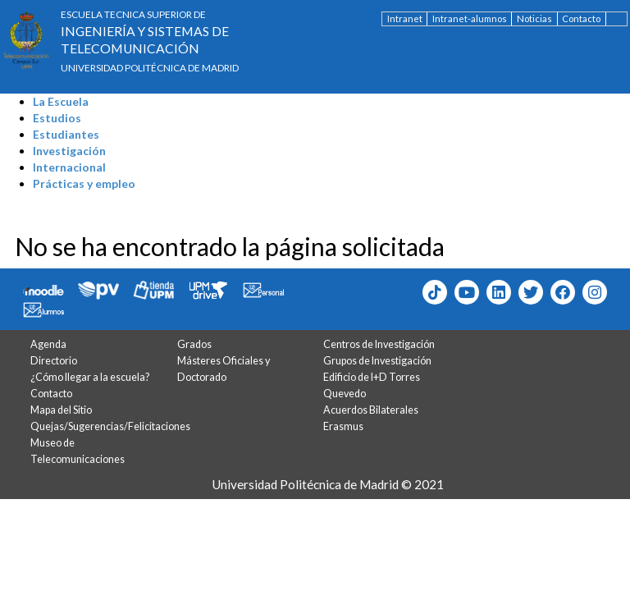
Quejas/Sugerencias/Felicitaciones (110, 426)
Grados (194, 344)
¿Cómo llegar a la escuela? (89, 377)
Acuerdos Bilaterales (370, 410)
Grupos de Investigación (377, 361)
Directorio (53, 361)
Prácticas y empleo (84, 183)
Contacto (581, 18)
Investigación (69, 151)
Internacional (69, 167)
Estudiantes (66, 134)
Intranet (404, 18)
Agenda (48, 344)
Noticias (534, 18)
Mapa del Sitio (61, 410)
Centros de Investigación (379, 344)
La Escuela (61, 101)
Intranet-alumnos (469, 18)
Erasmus (343, 426)
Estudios (57, 118)
